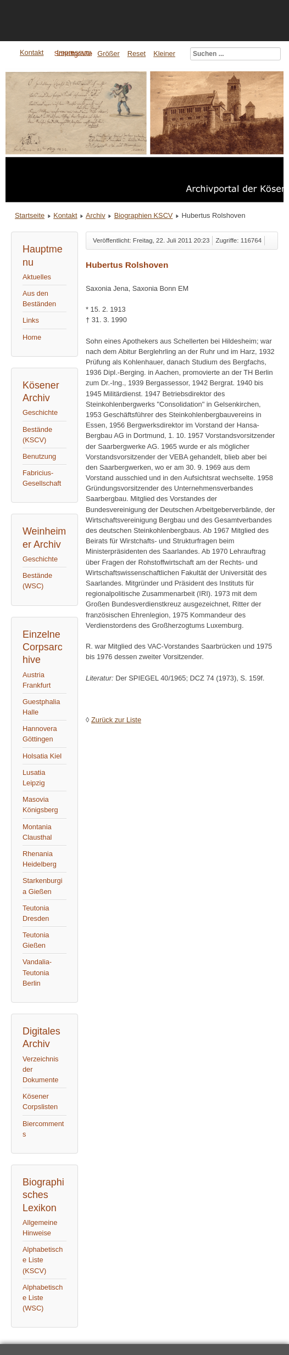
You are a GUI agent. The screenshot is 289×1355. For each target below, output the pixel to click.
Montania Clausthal (37, 832)
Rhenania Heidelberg (40, 859)
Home (32, 337)
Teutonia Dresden (36, 913)
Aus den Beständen (39, 298)
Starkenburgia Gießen (43, 885)
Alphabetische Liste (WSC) (43, 1297)
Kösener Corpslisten (40, 1101)
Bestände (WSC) (37, 580)
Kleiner (164, 53)
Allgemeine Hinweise (40, 1227)
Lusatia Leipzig (34, 777)
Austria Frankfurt (37, 680)
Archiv (95, 215)
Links (31, 320)
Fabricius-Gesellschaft (42, 478)
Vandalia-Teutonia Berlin (37, 972)
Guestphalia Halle (41, 707)
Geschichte (40, 412)
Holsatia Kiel (42, 756)
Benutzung (39, 456)
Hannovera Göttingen (40, 733)
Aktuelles (37, 277)
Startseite (30, 215)
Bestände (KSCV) (37, 434)
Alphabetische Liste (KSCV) (43, 1259)
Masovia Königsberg (40, 804)
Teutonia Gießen (36, 940)
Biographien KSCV (143, 215)
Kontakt (65, 215)
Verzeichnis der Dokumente (40, 1069)
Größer (108, 53)
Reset (136, 53)
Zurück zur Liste (116, 720)
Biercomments (43, 1129)
